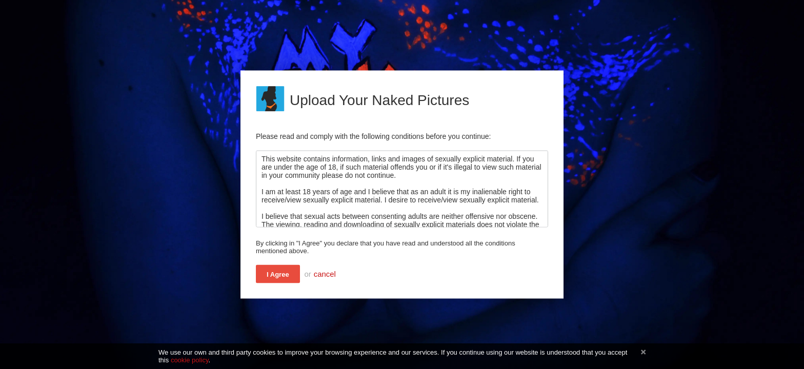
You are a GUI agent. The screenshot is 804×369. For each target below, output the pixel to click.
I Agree (278, 274)
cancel (325, 274)
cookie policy (190, 360)
